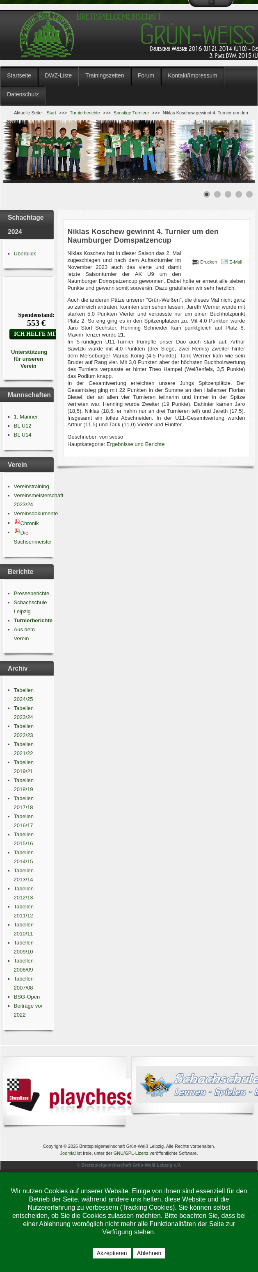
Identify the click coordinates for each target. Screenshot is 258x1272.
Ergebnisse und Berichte (136, 444)
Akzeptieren (112, 1253)
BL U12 (23, 426)
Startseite (19, 75)
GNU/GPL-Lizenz (131, 1153)
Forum (146, 75)
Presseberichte (32, 593)
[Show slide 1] (206, 194)
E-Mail (235, 261)
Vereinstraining (31, 486)
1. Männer (26, 417)
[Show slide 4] (238, 194)
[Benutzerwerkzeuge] (191, 256)
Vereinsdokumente (36, 513)
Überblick (25, 253)
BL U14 (23, 435)
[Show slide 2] (217, 194)
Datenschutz (23, 94)
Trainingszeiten (104, 75)
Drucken (208, 261)
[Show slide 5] (249, 194)
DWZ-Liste (58, 75)
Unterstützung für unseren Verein (28, 359)
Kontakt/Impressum (192, 75)
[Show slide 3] (228, 194)
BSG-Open (27, 997)
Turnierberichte (33, 620)
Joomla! (68, 1153)
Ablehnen (149, 1253)
